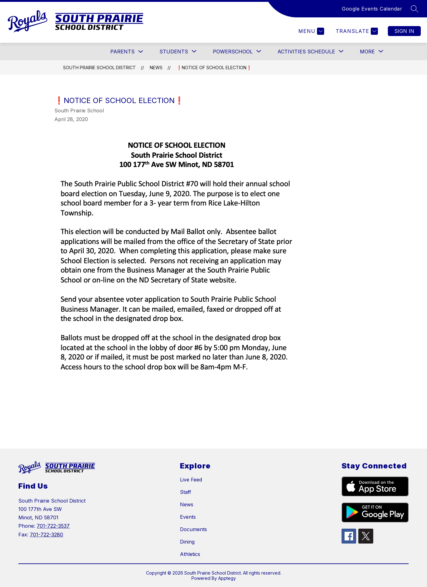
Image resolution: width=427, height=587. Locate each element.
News (156, 67)
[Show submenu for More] (367, 51)
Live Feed (191, 479)
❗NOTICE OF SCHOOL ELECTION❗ (214, 67)
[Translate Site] (356, 31)
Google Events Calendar (372, 9)
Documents (193, 529)
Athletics (190, 554)
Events (188, 517)
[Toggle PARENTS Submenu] (141, 51)
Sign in (404, 31)
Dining (187, 542)
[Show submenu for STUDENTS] (173, 51)
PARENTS (122, 51)
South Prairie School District (99, 67)
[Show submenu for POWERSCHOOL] (233, 51)
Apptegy (227, 578)
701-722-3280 (46, 534)
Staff (185, 492)
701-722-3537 (53, 526)
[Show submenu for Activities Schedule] (306, 51)
